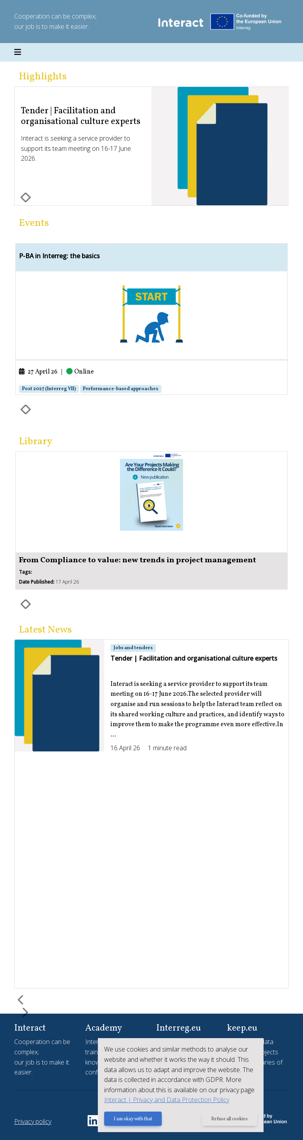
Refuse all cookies (229, 1119)
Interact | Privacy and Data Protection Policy (166, 1099)
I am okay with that (133, 1119)
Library (35, 442)
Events (34, 223)
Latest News (45, 630)
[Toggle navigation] (17, 52)
